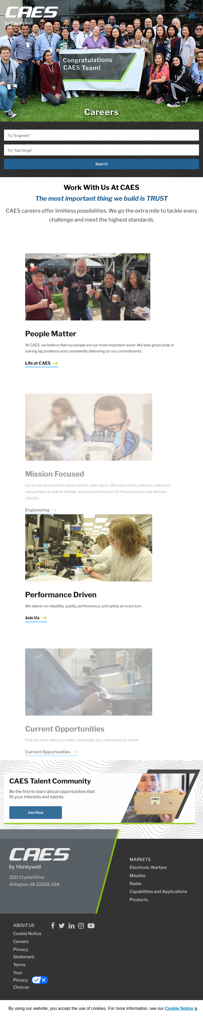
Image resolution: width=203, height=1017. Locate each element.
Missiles (138, 875)
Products (139, 899)
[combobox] (101, 135)
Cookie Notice (27, 933)
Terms (19, 964)
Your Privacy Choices (29, 979)
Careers (21, 941)
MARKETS (140, 859)
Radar (136, 883)
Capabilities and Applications (158, 891)
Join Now (35, 828)
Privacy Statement (23, 953)
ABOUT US (23, 925)
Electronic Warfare (148, 867)
